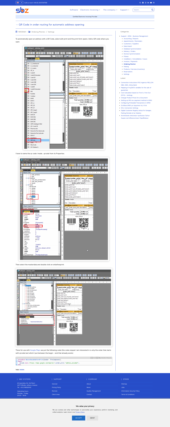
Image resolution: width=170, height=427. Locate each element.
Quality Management (94, 391)
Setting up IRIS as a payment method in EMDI (136, 100)
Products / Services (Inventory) (134, 69)
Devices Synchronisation (132, 54)
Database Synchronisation (132, 49)
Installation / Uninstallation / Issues (135, 59)
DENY (92, 418)
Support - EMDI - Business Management (134, 36)
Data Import (128, 46)
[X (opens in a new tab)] (140, 3)
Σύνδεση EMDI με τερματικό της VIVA (134, 105)
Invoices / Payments (130, 61)
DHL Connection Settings (129, 108)
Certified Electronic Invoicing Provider (85, 16)
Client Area (56, 394)
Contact (89, 394)
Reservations (128, 72)
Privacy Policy (80, 412)
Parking (126, 66)
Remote (54, 391)
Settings (51, 32)
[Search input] (142, 10)
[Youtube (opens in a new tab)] (151, 3)
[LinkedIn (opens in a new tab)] (148, 3)
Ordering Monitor (38, 32)
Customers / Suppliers (131, 44)
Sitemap (124, 384)
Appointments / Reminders (133, 41)
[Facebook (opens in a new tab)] (142, 3)
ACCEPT (78, 418)
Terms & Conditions (127, 394)
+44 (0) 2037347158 (40, 3)
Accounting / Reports (131, 39)
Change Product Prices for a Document (134, 98)
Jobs (122, 387)
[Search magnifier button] (152, 10)
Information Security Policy (130, 391)
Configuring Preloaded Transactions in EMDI (135, 103)
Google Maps (35, 350)
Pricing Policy (56, 387)
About (89, 384)
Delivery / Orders (129, 51)
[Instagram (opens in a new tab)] (145, 3)
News (88, 387)
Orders (21, 369)
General (54, 384)
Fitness (126, 56)
